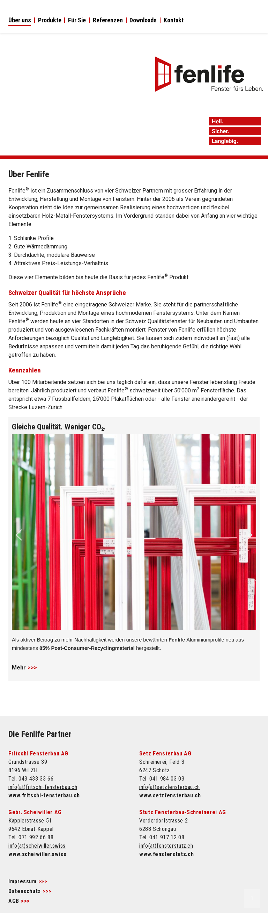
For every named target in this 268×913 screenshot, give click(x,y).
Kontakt (174, 20)
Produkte (49, 20)
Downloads (143, 20)
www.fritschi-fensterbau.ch (44, 795)
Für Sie (77, 20)
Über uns (19, 20)
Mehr (19, 667)
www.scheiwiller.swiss (37, 854)
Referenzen (108, 20)
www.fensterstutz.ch (166, 854)
